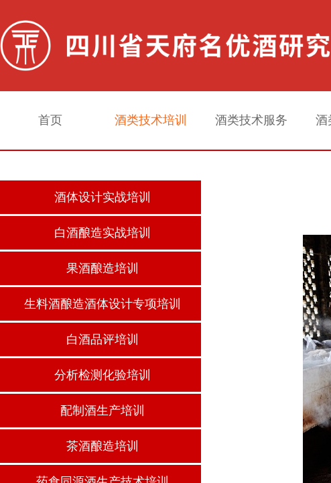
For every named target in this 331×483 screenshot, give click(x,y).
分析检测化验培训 (102, 375)
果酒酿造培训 (102, 268)
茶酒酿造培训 (102, 446)
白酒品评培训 (102, 339)
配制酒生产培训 (102, 410)
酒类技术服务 (251, 120)
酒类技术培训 (151, 120)
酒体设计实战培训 (102, 197)
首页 (50, 120)
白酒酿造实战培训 (102, 232)
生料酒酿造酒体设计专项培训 (102, 304)
